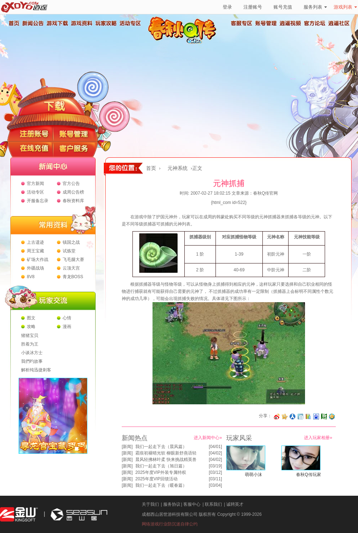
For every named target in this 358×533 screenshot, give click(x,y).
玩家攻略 (106, 23)
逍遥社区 (339, 23)
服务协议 (171, 504)
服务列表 (315, 7)
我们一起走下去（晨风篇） (161, 446)
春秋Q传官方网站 (184, 43)
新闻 (127, 446)
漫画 (67, 326)
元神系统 (178, 168)
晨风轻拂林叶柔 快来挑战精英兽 (166, 459)
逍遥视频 (290, 23)
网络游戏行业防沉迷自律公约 (170, 524)
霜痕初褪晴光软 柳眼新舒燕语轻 (166, 453)
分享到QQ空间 (332, 416)
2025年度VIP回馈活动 (156, 478)
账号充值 (283, 7)
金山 (19, 514)
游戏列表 (345, 7)
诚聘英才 (234, 504)
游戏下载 (57, 23)
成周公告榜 (73, 192)
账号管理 (266, 23)
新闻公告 (32, 23)
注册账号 (252, 7)
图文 (31, 317)
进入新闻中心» (208, 437)
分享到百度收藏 (316, 416)
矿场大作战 (37, 259)
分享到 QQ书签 (308, 416)
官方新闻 (35, 183)
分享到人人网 (292, 416)
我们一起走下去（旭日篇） (161, 465)
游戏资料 (81, 23)
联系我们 (213, 504)
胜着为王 (29, 344)
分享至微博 (277, 416)
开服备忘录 (37, 200)
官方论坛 (315, 23)
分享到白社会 (300, 416)
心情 (67, 317)
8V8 (30, 276)
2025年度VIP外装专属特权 (160, 472)
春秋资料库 (73, 200)
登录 (227, 7)
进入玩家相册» (318, 437)
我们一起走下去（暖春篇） (161, 485)
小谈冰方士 (32, 352)
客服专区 (242, 23)
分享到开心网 (284, 416)
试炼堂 (69, 250)
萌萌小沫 (253, 474)
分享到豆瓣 (324, 416)
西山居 (78, 514)
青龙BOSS (73, 276)
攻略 (31, 326)
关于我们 (150, 504)
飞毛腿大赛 (73, 259)
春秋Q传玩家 (308, 474)
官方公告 (71, 183)
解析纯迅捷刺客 (36, 369)
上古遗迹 (35, 242)
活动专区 (130, 23)
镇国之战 (71, 242)
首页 (13, 23)
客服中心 (191, 504)
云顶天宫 (71, 268)
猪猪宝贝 (29, 335)
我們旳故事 (32, 361)
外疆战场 (35, 268)
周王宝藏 (35, 250)
